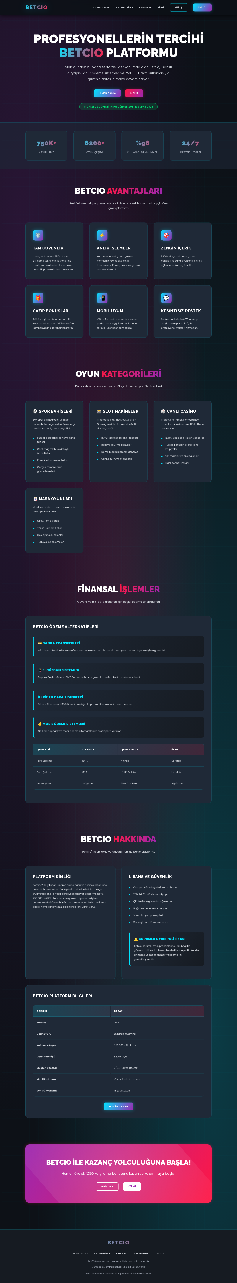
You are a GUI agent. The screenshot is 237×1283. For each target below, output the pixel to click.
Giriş (178, 7)
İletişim (159, 1253)
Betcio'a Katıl (118, 1106)
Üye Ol (202, 7)
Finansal (145, 7)
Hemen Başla (107, 93)
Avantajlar (101, 7)
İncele (134, 93)
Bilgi (160, 7)
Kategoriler (124, 7)
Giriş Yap (107, 1186)
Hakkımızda (141, 1253)
